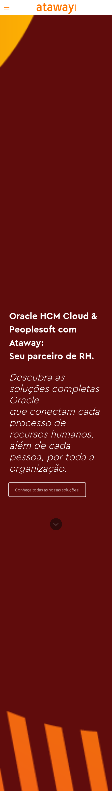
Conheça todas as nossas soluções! (47, 489)
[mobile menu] (6, 7)
